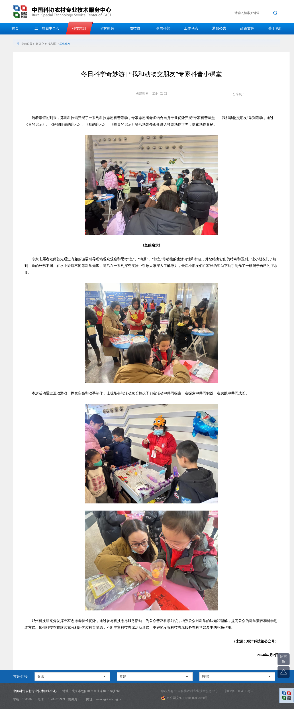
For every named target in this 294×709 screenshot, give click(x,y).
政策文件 (247, 28)
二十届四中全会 (47, 28)
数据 (205, 676)
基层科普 (163, 28)
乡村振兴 (107, 28)
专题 (123, 676)
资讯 (40, 676)
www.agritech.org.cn (109, 699)
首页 (15, 28)
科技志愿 (79, 28)
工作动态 (191, 28)
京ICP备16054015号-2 (238, 691)
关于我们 (275, 28)
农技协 (135, 28)
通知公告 (219, 28)
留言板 (283, 659)
